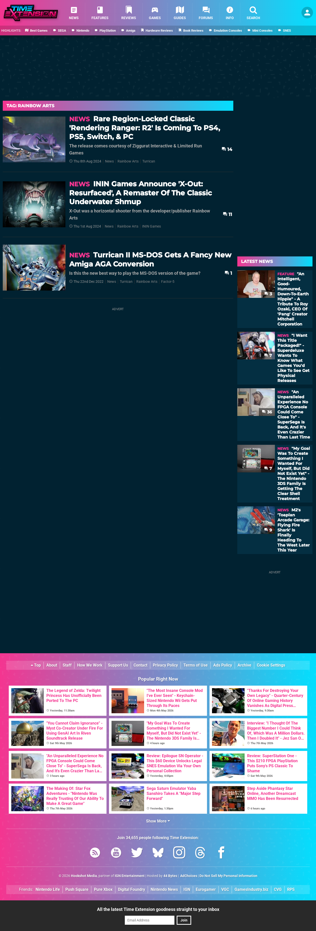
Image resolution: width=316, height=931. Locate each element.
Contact (140, 665)
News (109, 161)
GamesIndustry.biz (251, 889)
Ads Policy (222, 665)
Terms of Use (195, 665)
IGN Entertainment (130, 876)
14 (227, 149)
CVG (278, 889)
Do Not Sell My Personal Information (228, 876)
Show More (158, 821)
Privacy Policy (165, 665)
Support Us (118, 665)
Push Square (76, 889)
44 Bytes (170, 876)
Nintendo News (164, 889)
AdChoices (188, 876)
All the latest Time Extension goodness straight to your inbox (158, 909)
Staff (67, 665)
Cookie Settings (271, 665)
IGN (186, 889)
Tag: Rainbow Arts (30, 105)
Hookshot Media (84, 876)
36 (267, 412)
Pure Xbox (103, 889)
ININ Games (151, 226)
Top (36, 665)
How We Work (89, 665)
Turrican (148, 161)
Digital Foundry (131, 889)
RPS (291, 889)
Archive (244, 665)
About (51, 665)
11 (227, 214)
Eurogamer (206, 889)
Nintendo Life (48, 889)
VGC (225, 889)
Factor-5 (167, 282)
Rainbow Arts (128, 161)
